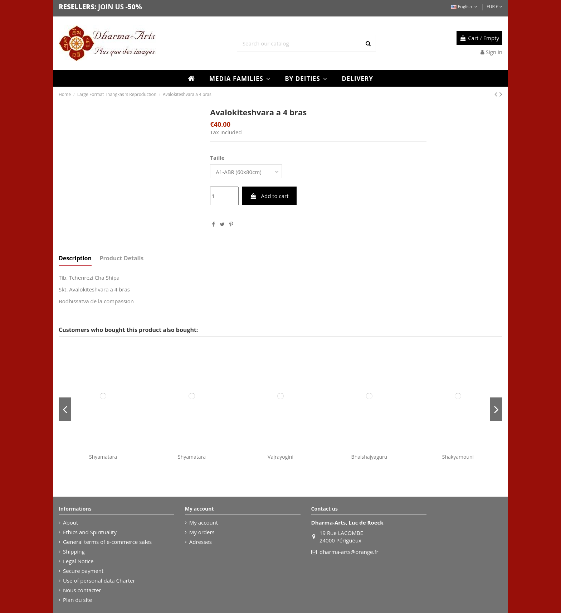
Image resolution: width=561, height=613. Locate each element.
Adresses (200, 541)
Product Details (122, 258)
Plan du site (77, 599)
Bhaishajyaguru (369, 456)
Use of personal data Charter (99, 580)
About (70, 522)
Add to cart (269, 195)
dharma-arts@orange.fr (349, 551)
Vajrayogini (280, 456)
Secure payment (83, 570)
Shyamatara (103, 456)
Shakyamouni (458, 456)
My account (203, 522)
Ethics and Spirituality (90, 532)
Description (75, 258)
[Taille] (246, 171)
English (464, 7)
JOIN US (111, 6)
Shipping (74, 551)
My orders (202, 532)
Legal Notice (78, 561)
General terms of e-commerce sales (107, 541)
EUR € (494, 7)
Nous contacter (82, 590)
